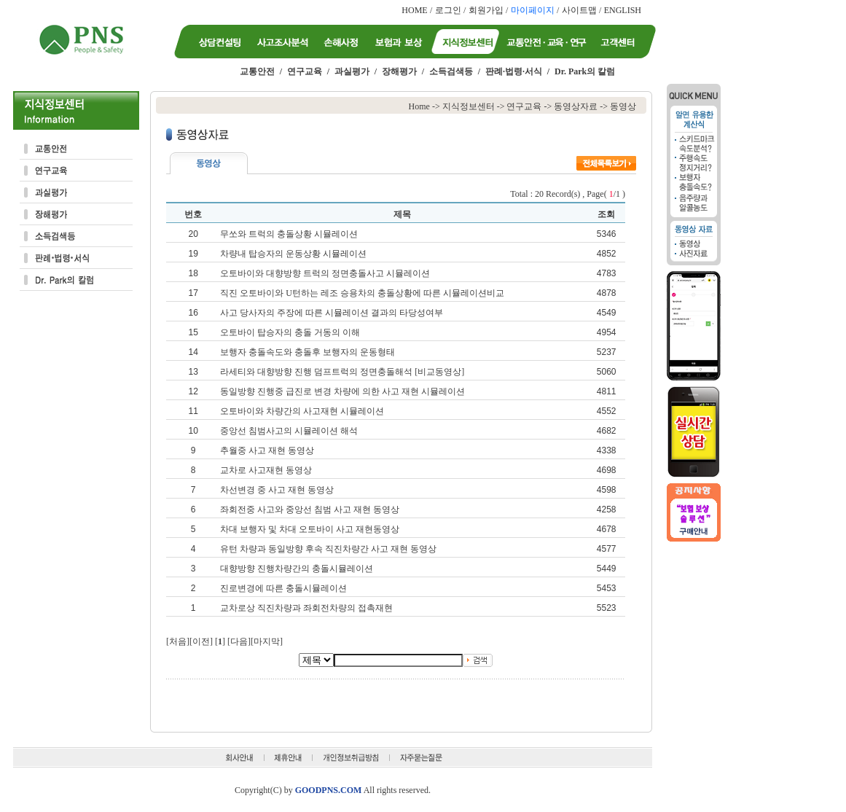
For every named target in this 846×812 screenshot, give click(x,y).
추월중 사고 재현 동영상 (267, 450)
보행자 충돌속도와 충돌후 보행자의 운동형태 (307, 352)
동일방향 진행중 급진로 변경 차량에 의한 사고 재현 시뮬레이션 (342, 391)
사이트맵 (579, 10)
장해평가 (399, 71)
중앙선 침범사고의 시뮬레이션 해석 (289, 431)
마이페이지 (533, 10)
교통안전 (257, 71)
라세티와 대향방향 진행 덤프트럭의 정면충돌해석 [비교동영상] (342, 372)
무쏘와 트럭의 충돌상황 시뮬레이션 (289, 234)
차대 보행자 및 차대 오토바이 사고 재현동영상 (309, 529)
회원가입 (486, 10)
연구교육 (304, 71)
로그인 (448, 10)
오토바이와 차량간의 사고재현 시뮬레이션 (302, 411)
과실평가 (351, 71)
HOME (414, 10)
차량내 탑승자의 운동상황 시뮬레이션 (293, 254)
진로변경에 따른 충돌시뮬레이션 (283, 588)
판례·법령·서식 (513, 71)
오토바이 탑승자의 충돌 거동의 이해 (290, 332)
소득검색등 (451, 71)
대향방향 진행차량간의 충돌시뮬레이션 (296, 568)
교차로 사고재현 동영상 (266, 470)
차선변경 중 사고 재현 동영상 (277, 490)
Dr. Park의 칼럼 (585, 71)
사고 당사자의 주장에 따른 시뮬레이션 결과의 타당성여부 (331, 313)
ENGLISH (622, 10)
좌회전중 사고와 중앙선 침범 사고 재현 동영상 (309, 509)
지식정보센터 (468, 106)
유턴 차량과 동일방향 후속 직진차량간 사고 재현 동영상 (328, 549)
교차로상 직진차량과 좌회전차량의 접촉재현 (306, 608)
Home (419, 106)
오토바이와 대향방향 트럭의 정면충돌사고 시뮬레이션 (325, 273)
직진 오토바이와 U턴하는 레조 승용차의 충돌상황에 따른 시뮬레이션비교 (362, 293)
